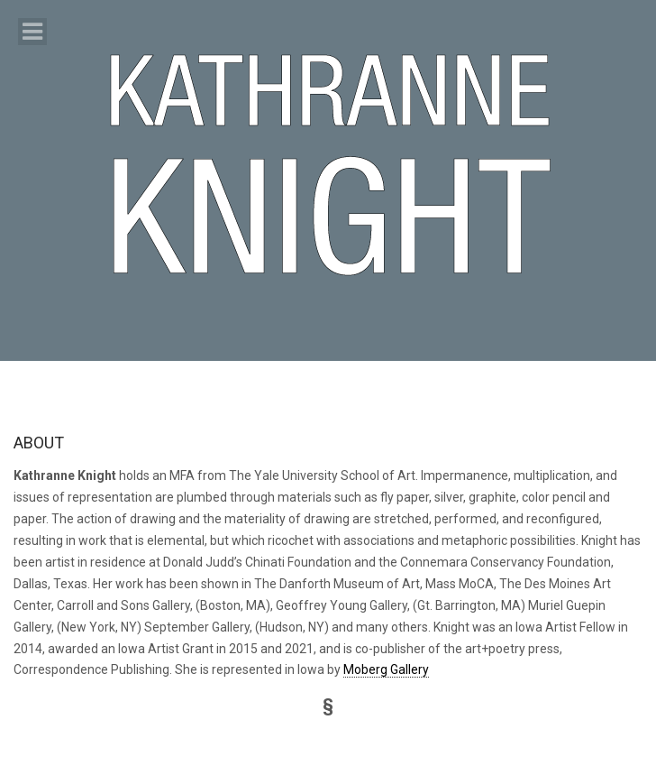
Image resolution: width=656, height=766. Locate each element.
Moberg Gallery (386, 669)
